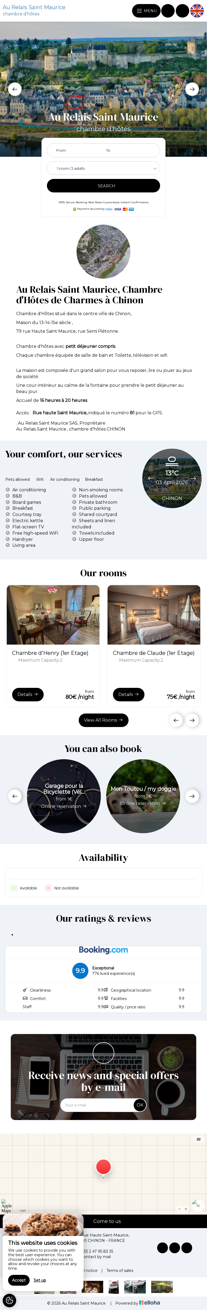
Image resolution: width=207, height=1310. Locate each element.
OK (140, 1105)
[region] (43, 1252)
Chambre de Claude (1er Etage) (154, 653)
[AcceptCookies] (9, 1300)
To (108, 150)
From (61, 150)
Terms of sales (119, 1270)
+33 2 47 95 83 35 (94, 1251)
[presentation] (15, 89)
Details (28, 694)
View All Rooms (103, 720)
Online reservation (64, 806)
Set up (40, 1280)
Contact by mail (93, 1256)
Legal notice (86, 1270)
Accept (19, 1280)
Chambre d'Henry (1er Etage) (50, 653)
